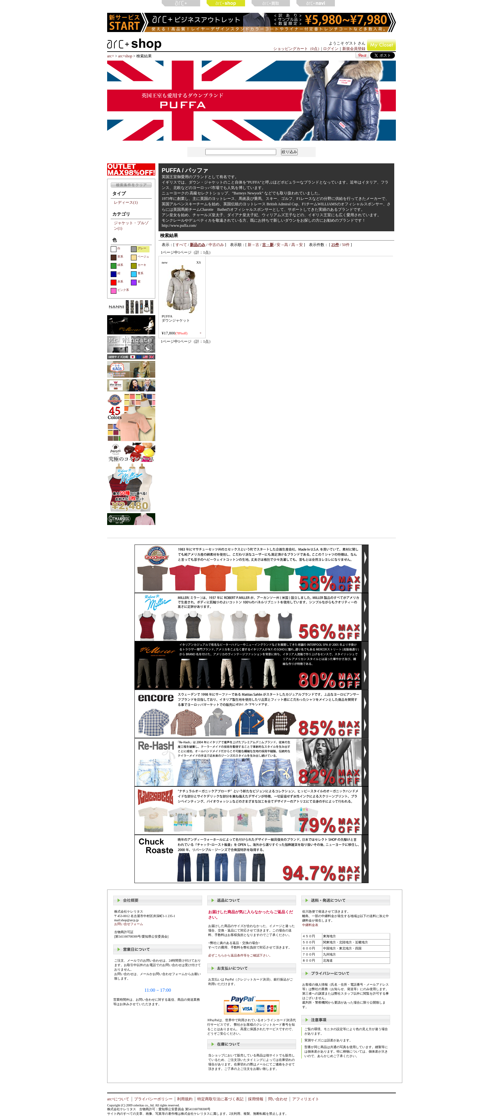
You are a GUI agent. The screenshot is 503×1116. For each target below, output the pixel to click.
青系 (137, 274)
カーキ (138, 266)
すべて (181, 244)
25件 (335, 244)
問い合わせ (277, 1099)
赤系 (117, 282)
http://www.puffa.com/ (179, 225)
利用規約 (184, 1099)
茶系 (117, 257)
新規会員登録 (353, 48)
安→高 (282, 244)
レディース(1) (126, 202)
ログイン (330, 48)
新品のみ (197, 244)
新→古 (253, 244)
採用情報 (255, 1099)
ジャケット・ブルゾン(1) (131, 226)
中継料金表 (310, 925)
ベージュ (140, 257)
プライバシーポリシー (153, 1099)
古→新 (268, 244)
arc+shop (125, 56)
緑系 (117, 266)
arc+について (118, 1099)
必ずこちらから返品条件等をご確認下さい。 (240, 955)
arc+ (110, 56)
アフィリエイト (305, 1099)
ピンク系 (120, 291)
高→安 (297, 244)
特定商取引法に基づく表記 (220, 1099)
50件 (346, 244)
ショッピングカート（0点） (297, 48)
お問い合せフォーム (128, 924)
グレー (138, 249)
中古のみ (216, 244)
